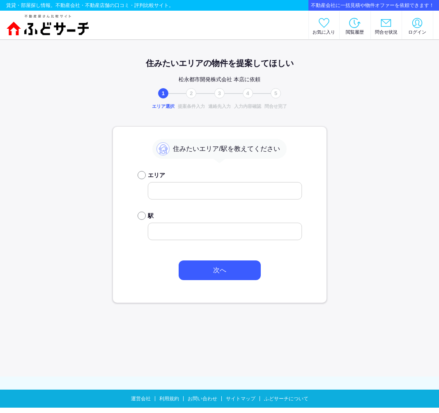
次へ (219, 270)
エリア (156, 175)
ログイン (417, 32)
